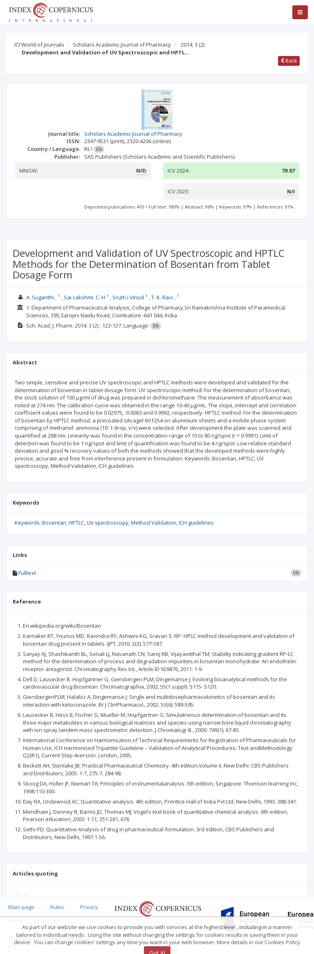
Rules (57, 907)
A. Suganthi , (41, 297)
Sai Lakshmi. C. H (84, 297)
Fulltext (27, 573)
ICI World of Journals (39, 44)
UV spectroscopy (107, 522)
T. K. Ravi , (163, 297)
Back (288, 60)
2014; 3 (192, 44)
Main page (21, 907)
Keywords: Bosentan (40, 522)
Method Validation (153, 522)
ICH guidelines (196, 522)
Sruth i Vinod (128, 297)
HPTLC (76, 522)
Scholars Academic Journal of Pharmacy (122, 44)
